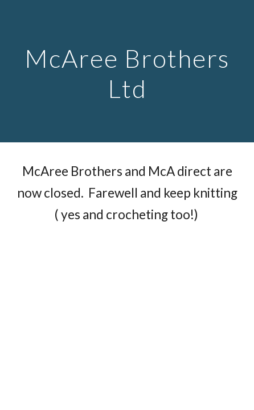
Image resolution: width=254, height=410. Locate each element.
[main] (126, 71)
